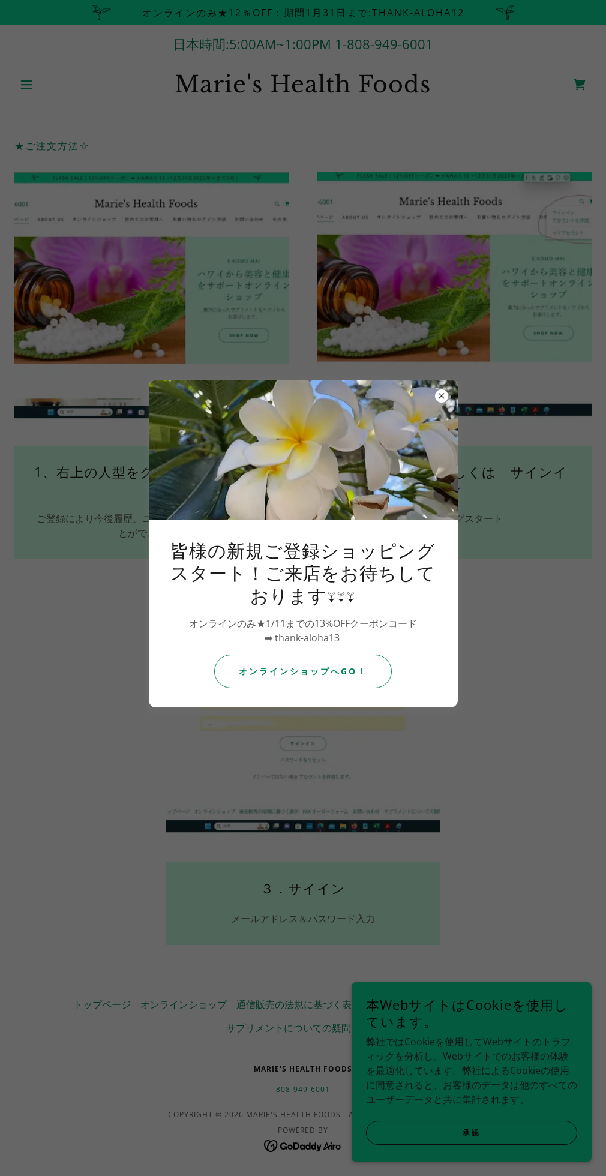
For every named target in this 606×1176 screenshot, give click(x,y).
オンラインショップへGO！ (303, 671)
